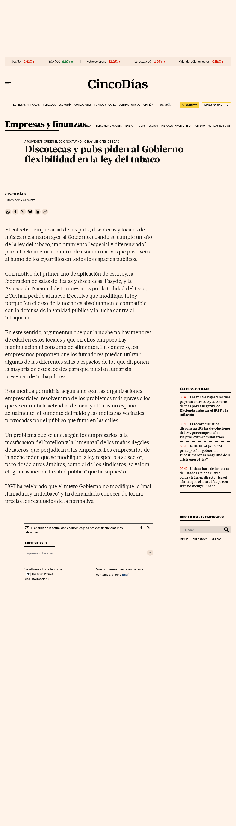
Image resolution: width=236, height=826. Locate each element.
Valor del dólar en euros (194, 61)
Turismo (199, 125)
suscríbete (189, 105)
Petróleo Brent (96, 61)
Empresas (31, 553)
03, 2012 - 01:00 (20, 200)
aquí (125, 574)
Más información (37, 579)
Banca (87, 125)
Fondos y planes (105, 104)
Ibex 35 (16, 61)
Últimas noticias (129, 104)
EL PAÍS (163, 103)
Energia (130, 125)
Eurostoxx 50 (142, 61)
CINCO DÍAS (15, 194)
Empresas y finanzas (26, 104)
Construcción (148, 125)
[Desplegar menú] (8, 83)
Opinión (148, 104)
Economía (65, 104)
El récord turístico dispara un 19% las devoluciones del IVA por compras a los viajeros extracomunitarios (205, 430)
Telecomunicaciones (108, 125)
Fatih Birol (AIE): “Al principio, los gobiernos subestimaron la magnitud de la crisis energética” (205, 452)
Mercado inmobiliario (176, 125)
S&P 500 (54, 61)
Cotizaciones (82, 104)
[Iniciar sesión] (216, 105)
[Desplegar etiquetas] (150, 553)
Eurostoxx (200, 539)
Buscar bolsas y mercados (202, 517)
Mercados (49, 104)
